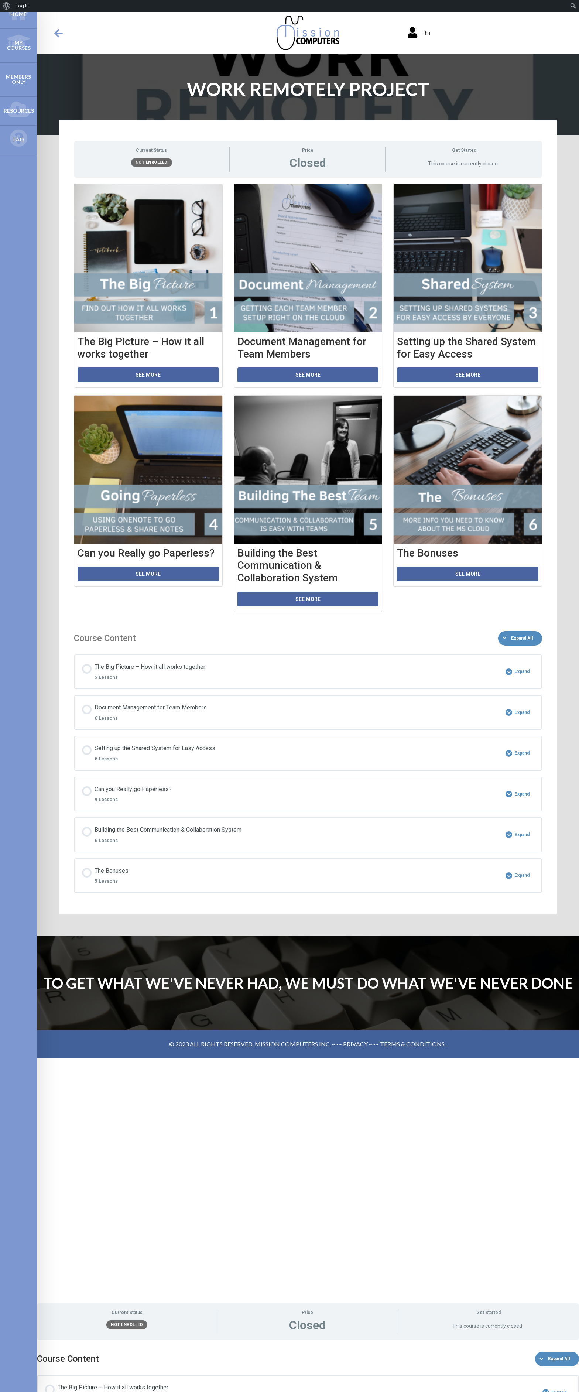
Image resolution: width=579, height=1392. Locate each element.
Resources (18, 109)
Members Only (18, 79)
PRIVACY (355, 1043)
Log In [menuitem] (22, 5)
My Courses (18, 42)
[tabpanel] (308, 401)
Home (18, 12)
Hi (419, 32)
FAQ (18, 138)
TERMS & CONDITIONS (412, 1043)
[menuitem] (6, 6)
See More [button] (148, 375)
